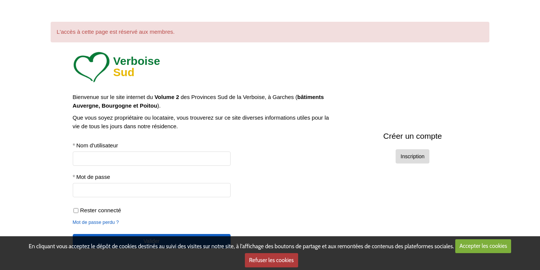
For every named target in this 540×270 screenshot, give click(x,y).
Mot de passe (93, 177)
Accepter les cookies (483, 246)
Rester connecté (97, 210)
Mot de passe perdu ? (96, 222)
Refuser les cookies (271, 260)
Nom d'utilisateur (97, 145)
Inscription (412, 156)
